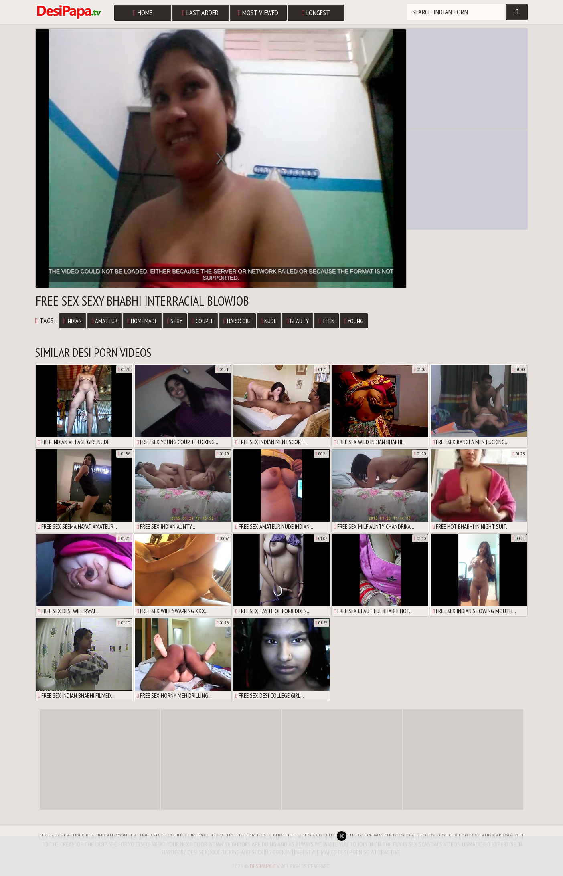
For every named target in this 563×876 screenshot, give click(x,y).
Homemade (142, 321)
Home (142, 12)
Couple (203, 321)
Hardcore (237, 321)
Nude (269, 321)
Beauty (297, 321)
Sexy (174, 321)
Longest (316, 12)
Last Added (200, 12)
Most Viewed (258, 12)
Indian (72, 321)
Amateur (104, 321)
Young (353, 321)
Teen (326, 321)
